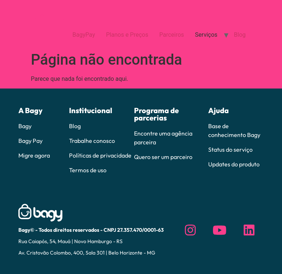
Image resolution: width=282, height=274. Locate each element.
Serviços (206, 34)
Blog (240, 34)
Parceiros (171, 34)
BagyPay (83, 34)
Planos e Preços (127, 34)
